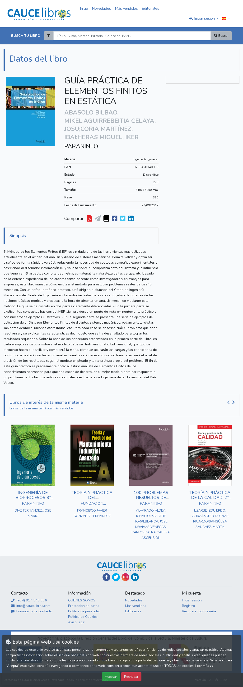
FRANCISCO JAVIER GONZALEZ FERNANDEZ (92, 513)
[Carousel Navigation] (231, 402)
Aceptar (111, 676)
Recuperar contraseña (199, 611)
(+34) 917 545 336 (29, 600)
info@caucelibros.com (30, 605)
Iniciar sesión (192, 600)
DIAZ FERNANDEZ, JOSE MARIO (33, 513)
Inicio (84, 8)
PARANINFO (81, 146)
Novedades (101, 8)
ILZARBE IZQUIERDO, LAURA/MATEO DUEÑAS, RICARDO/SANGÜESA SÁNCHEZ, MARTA (210, 518)
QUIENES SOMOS (81, 600)
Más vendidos (126, 8)
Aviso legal (76, 622)
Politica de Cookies (83, 616)
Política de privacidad (84, 611)
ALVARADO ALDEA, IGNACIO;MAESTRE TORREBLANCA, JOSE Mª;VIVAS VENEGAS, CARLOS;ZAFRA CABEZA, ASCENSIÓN (150, 524)
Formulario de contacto (31, 611)
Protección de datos (83, 605)
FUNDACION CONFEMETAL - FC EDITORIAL (92, 504)
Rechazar (131, 676)
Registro (188, 605)
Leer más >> (204, 666)
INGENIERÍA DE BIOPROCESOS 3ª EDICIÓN (33, 498)
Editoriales (150, 8)
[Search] (132, 35)
